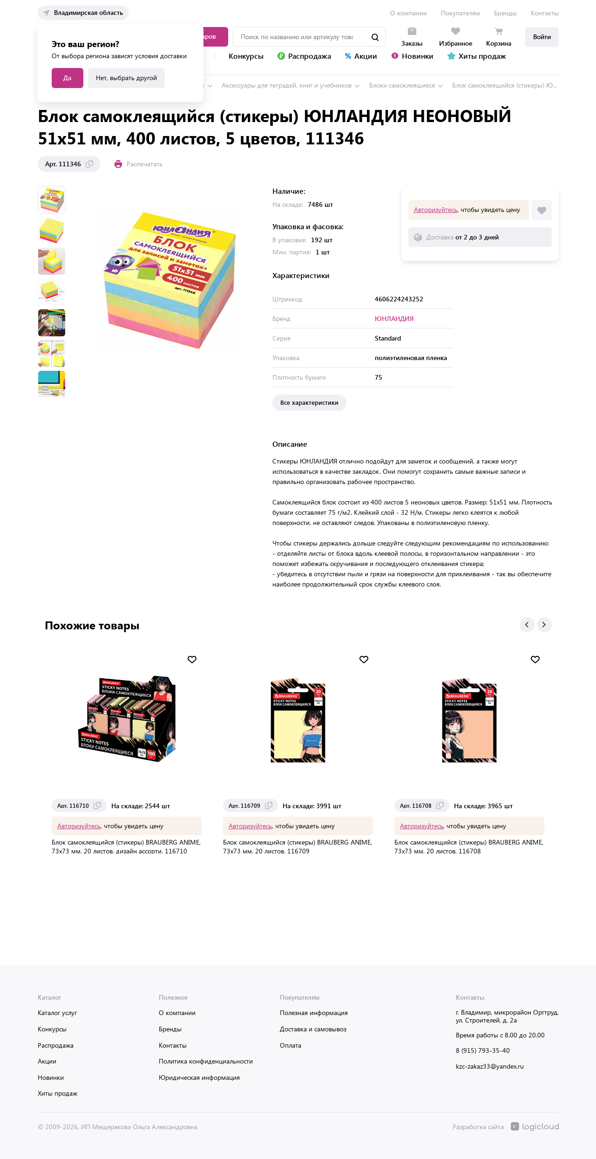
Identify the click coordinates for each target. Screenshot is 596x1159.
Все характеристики (309, 402)
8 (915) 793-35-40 (483, 1050)
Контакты (545, 12)
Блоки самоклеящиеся (402, 85)
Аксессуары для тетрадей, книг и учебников (287, 85)
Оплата (290, 1045)
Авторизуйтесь (435, 209)
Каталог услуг (57, 1012)
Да (67, 77)
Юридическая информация (199, 1077)
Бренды (505, 12)
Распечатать (139, 163)
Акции (47, 1061)
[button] (527, 624)
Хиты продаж (57, 1093)
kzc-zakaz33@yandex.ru (490, 1066)
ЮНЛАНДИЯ (394, 318)
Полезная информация (314, 1012)
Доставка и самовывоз (313, 1028)
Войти (542, 36)
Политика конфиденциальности (206, 1061)
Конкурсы (52, 1028)
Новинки (51, 1077)
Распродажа (56, 1045)
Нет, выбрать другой (126, 77)
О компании (408, 12)
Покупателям (460, 12)
